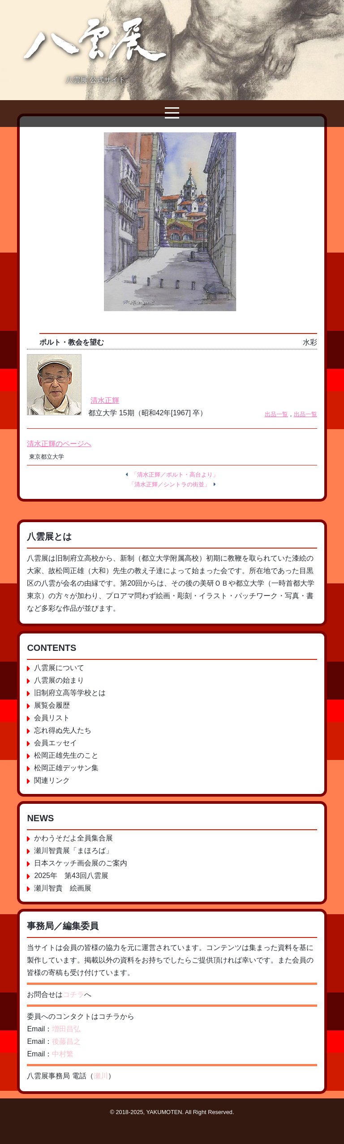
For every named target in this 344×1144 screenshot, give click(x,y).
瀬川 (101, 1076)
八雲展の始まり (59, 680)
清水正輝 (104, 400)
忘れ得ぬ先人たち (62, 730)
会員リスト (52, 718)
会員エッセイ (55, 743)
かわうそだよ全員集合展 (73, 838)
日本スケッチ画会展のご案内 (80, 863)
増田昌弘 (66, 1029)
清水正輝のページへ (59, 443)
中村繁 (62, 1054)
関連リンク (52, 780)
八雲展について (59, 667)
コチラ (73, 994)
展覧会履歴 (52, 705)
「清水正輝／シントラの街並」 (169, 484)
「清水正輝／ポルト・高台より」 (175, 474)
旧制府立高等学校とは (70, 693)
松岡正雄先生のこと (66, 755)
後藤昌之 (66, 1041)
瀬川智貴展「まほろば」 (73, 850)
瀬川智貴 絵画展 (62, 888)
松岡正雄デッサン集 (66, 768)
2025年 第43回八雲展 (71, 875)
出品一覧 (276, 414)
